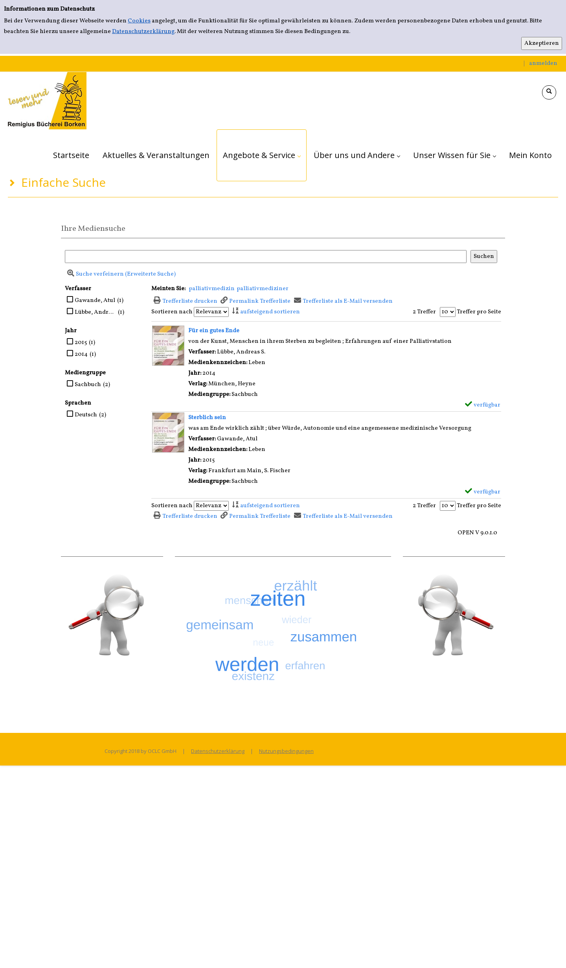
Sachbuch (88, 385)
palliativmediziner (263, 289)
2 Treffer (424, 312)
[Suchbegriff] (266, 256)
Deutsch (86, 415)
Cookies (139, 21)
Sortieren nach (172, 312)
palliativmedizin (212, 289)
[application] (262, 155)
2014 (81, 354)
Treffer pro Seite (479, 312)
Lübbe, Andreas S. (95, 312)
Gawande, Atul (95, 300)
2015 (81, 343)
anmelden (543, 63)
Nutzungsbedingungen (286, 751)
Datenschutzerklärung (143, 32)
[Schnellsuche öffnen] (549, 92)
